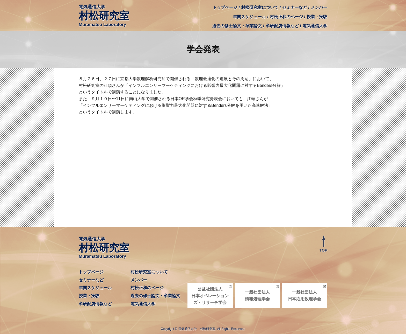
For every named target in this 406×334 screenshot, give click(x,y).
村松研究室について (259, 7)
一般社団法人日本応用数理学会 (304, 295)
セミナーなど (294, 7)
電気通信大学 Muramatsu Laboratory (104, 15)
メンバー (319, 7)
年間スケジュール (249, 17)
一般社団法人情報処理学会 (257, 295)
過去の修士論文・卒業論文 (237, 26)
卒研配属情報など (282, 26)
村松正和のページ (286, 17)
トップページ (225, 7)
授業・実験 (317, 17)
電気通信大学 (314, 26)
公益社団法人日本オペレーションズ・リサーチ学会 (210, 295)
